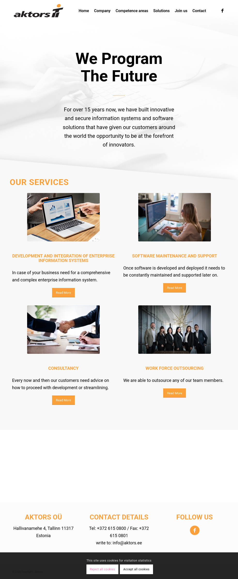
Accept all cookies (136, 569)
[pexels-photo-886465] (63, 329)
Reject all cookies (102, 569)
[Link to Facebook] (222, 10)
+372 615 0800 (111, 528)
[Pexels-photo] (63, 217)
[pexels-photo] (174, 217)
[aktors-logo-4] (38, 11)
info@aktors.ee (127, 542)
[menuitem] (84, 11)
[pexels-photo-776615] (174, 329)
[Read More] (63, 292)
